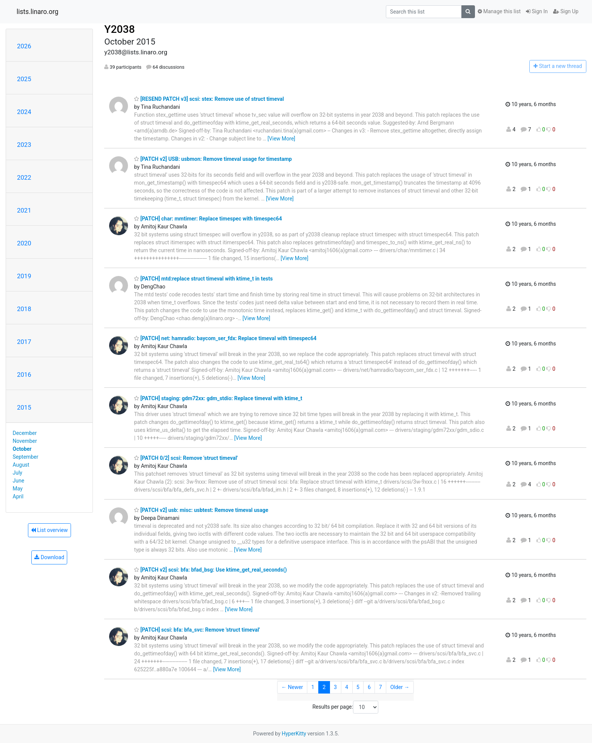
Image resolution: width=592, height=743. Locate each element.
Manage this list (499, 11)
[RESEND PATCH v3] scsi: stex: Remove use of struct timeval (209, 99)
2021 (24, 210)
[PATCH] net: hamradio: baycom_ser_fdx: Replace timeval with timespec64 (225, 338)
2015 (24, 407)
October (22, 449)
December (25, 433)
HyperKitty (294, 734)
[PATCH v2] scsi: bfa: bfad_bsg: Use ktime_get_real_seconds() (210, 570)
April (18, 496)
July (17, 473)
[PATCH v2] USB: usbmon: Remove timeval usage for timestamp (213, 159)
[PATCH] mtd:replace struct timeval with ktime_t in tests (203, 279)
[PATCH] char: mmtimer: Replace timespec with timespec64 (208, 219)
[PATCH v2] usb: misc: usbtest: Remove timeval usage (201, 510)
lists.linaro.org (38, 11)
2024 (24, 112)
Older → (400, 687)
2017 (24, 341)
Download (49, 557)
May (18, 489)
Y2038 (119, 29)
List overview (49, 530)
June (19, 481)
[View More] (281, 139)
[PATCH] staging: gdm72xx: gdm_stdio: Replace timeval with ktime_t (218, 398)
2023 (24, 144)
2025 (24, 79)
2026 (24, 46)
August (21, 465)
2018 (24, 309)
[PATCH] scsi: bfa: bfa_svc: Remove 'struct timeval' (197, 630)
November (25, 441)
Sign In (537, 11)
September (26, 457)
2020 (24, 243)
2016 (24, 374)
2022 (24, 177)
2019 (24, 276)
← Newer (292, 687)
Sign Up (565, 11)
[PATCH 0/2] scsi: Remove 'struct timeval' (185, 458)
